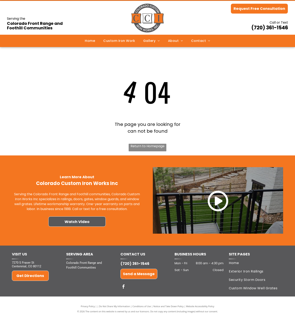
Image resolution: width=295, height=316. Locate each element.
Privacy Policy (88, 306)
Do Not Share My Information (114, 306)
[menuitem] (90, 40)
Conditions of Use (141, 306)
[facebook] (123, 287)
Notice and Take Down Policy (168, 306)
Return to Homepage (147, 146)
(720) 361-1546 (269, 27)
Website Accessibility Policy (200, 306)
